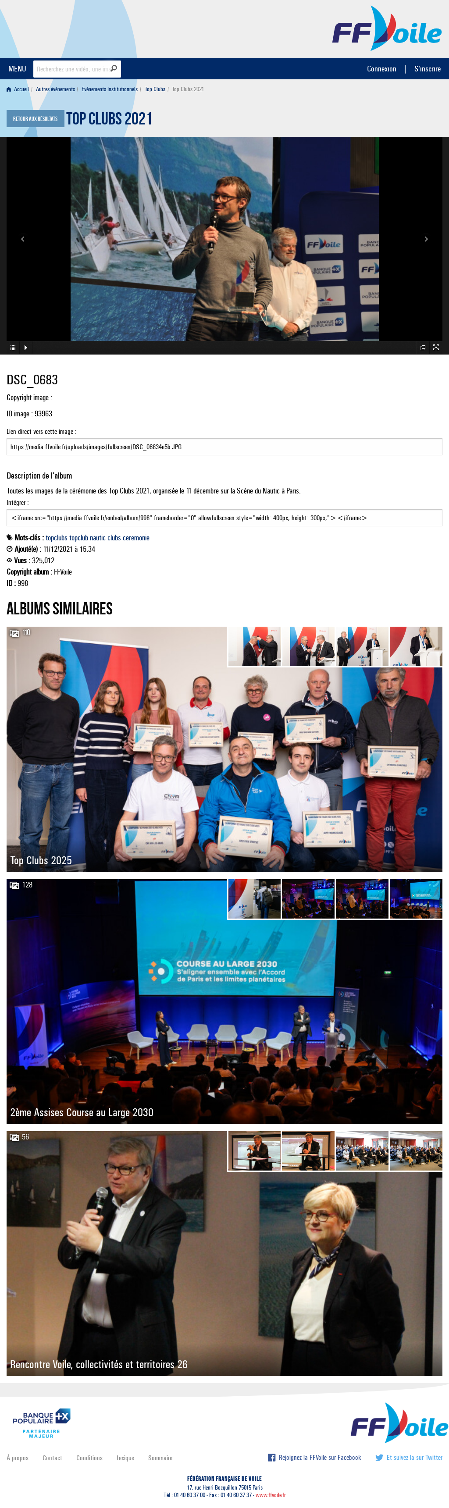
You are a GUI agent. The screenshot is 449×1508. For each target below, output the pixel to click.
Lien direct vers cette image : (224, 441)
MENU (17, 69)
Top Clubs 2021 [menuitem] (188, 89)
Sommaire (160, 1458)
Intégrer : (224, 512)
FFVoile (387, 27)
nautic (98, 537)
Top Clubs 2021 (109, 121)
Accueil (18, 89)
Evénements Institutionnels (110, 89)
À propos (18, 1458)
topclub (78, 537)
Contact (52, 1458)
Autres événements (55, 89)
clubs (114, 537)
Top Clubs (155, 89)
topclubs (57, 537)
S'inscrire (427, 69)
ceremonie (136, 537)
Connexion (381, 69)
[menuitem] (19, 89)
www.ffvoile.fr (271, 1495)
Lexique (125, 1458)
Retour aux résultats (35, 119)
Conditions (89, 1458)
